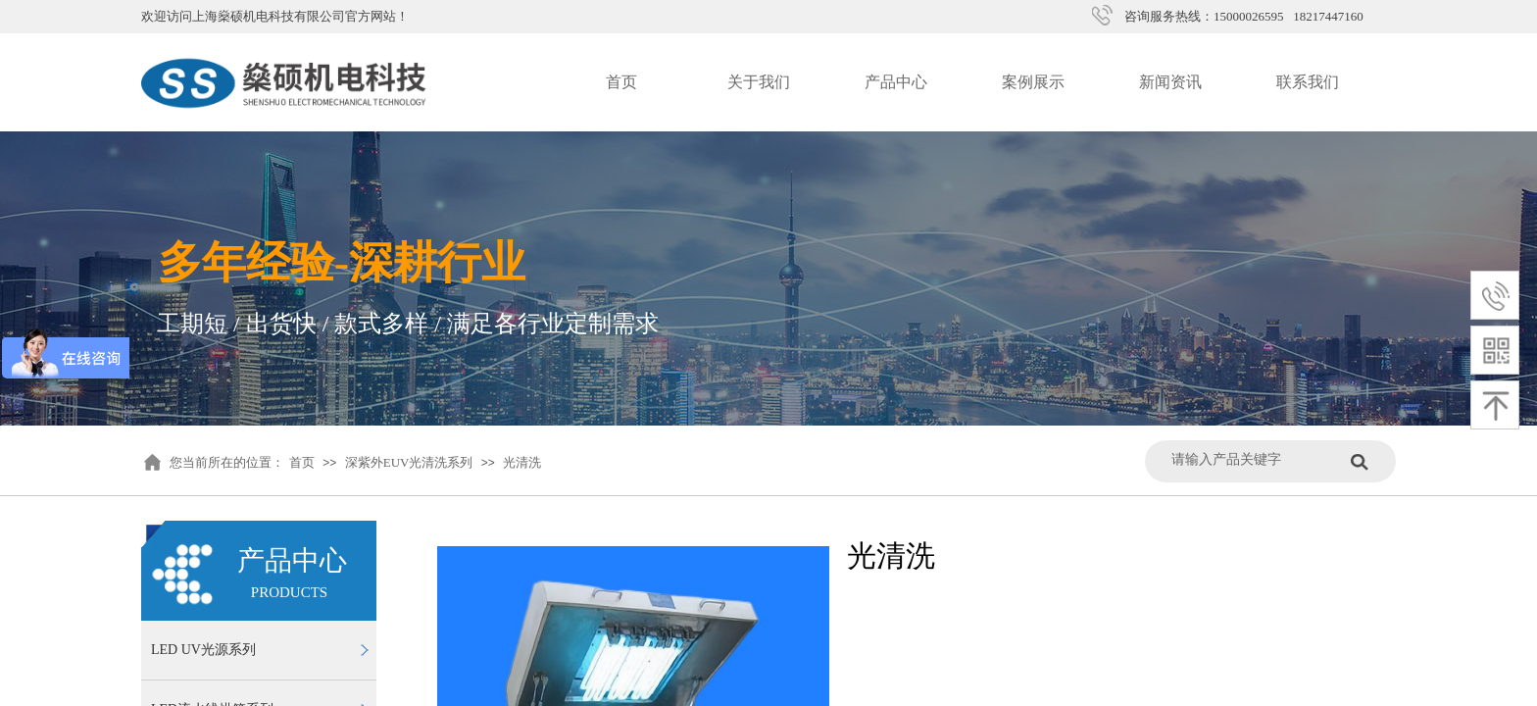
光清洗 (522, 462)
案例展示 (1033, 82)
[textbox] (1256, 459)
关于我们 (758, 82)
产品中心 (896, 82)
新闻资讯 (1170, 82)
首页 (621, 82)
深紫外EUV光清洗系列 (409, 462)
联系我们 (1307, 82)
